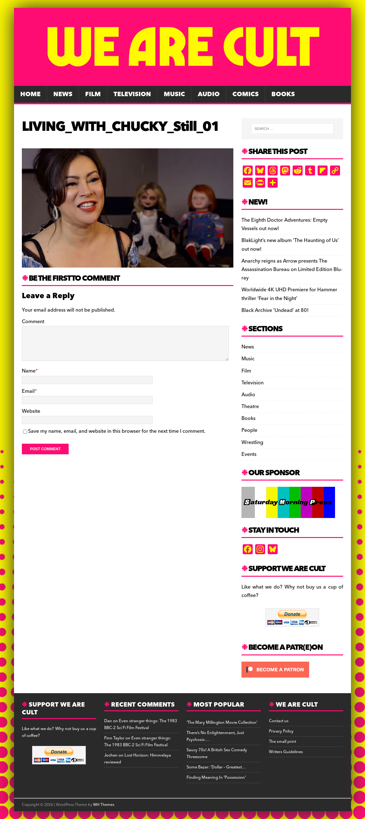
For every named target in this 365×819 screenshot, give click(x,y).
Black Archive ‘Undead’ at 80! (275, 310)
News (62, 94)
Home (30, 94)
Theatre (250, 406)
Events (248, 454)
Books (283, 94)
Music (174, 94)
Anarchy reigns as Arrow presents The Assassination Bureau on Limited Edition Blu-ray (291, 269)
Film (93, 94)
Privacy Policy (281, 731)
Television (132, 94)
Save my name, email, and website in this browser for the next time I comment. (116, 431)
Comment (33, 321)
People (249, 430)
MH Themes (103, 805)
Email (28, 391)
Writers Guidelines (286, 751)
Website (31, 411)
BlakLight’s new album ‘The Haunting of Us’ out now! (290, 244)
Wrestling (252, 442)
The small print (282, 741)
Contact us (279, 721)
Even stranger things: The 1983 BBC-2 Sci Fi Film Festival (140, 724)
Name (29, 371)
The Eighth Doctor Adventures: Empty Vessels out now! (284, 224)
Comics (245, 94)
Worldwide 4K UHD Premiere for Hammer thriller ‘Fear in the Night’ (289, 294)
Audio (209, 94)
